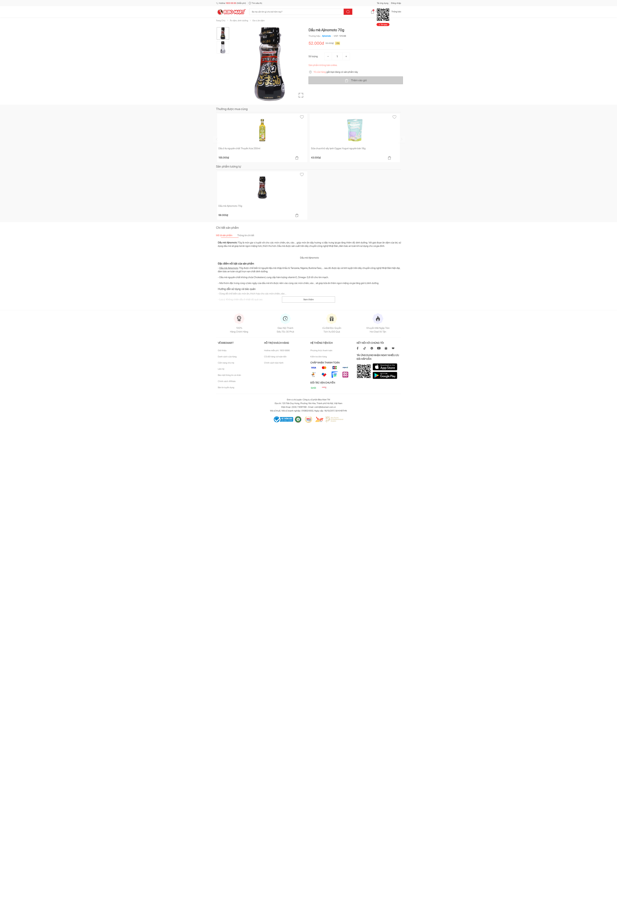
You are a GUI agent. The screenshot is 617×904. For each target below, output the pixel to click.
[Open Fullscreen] (301, 95)
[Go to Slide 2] (223, 47)
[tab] (226, 235)
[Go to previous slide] (216, 139)
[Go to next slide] (401, 139)
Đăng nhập (396, 3)
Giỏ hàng (377, 11)
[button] (270, 64)
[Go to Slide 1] (223, 33)
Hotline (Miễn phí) (231, 3)
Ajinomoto (326, 36)
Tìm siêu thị (255, 3)
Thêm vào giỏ (356, 80)
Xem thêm (308, 299)
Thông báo (393, 11)
